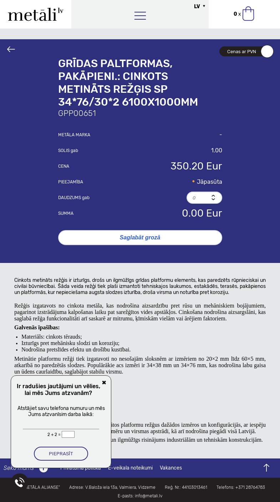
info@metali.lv (148, 495)
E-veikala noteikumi (130, 468)
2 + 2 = (54, 434)
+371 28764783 (250, 487)
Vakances (171, 468)
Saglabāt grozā (140, 237)
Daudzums (74, 197)
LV (197, 7)
